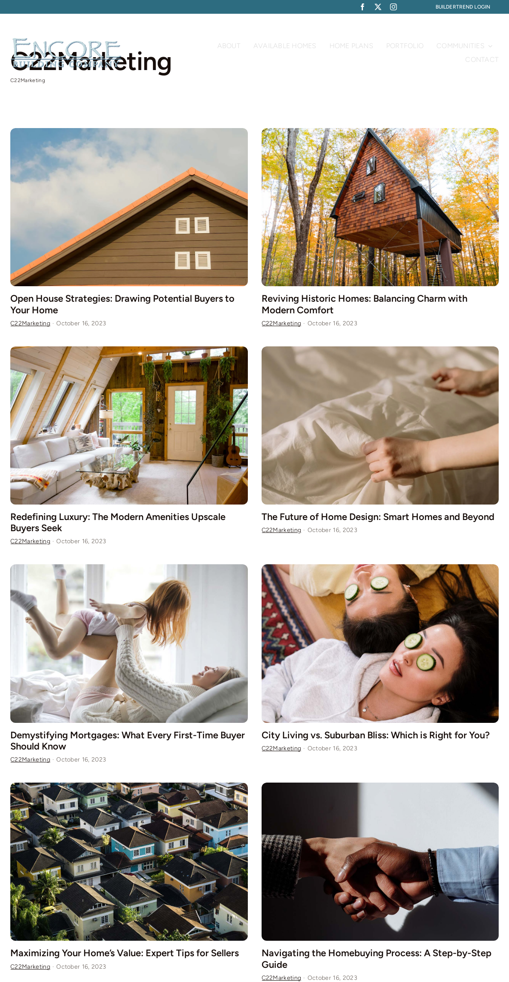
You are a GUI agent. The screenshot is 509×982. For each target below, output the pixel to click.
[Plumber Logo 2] (66, 41)
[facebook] (362, 6)
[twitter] (378, 6)
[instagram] (393, 6)
